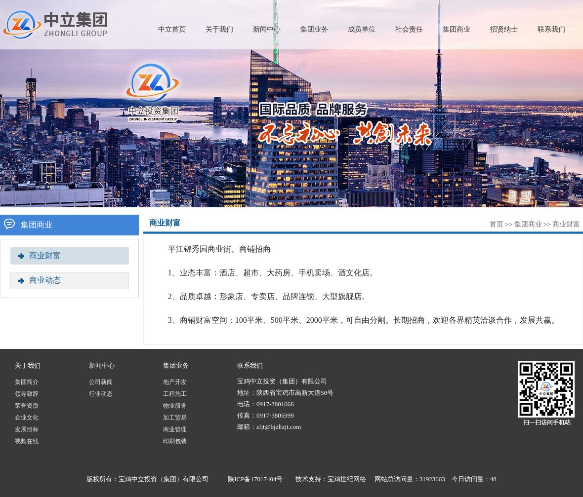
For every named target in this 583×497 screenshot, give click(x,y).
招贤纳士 (504, 29)
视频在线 (27, 441)
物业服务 (175, 405)
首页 (496, 224)
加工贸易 (175, 417)
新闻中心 (267, 29)
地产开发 (175, 382)
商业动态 (45, 280)
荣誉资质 (27, 405)
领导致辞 (27, 393)
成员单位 (361, 29)
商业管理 (175, 429)
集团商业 (456, 29)
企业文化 (27, 417)
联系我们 (551, 29)
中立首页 (172, 29)
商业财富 (566, 224)
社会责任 (409, 29)
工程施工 (175, 393)
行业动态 (101, 393)
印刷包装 (175, 441)
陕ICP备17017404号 (255, 479)
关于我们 (219, 29)
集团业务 (314, 29)
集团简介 (27, 382)
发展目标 (27, 429)
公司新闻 (101, 382)
